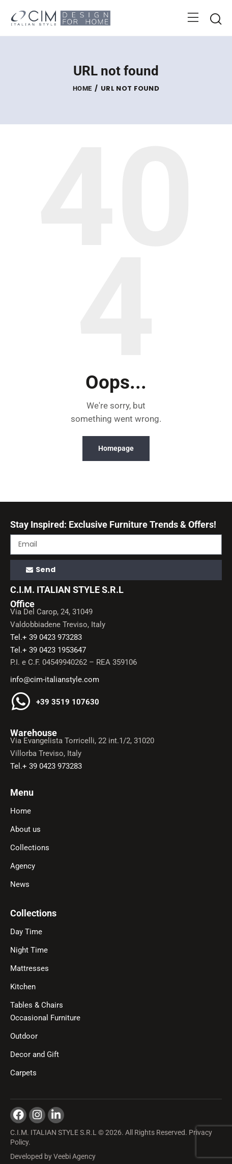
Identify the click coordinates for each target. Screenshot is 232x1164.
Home (82, 88)
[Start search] (215, 19)
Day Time (26, 931)
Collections (29, 847)
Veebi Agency (74, 1156)
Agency (22, 866)
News (20, 884)
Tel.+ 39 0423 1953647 (48, 650)
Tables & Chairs (36, 1005)
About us (25, 829)
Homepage (116, 448)
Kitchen (23, 986)
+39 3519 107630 (67, 702)
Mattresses (29, 968)
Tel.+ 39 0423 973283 (46, 637)
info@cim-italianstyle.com (54, 679)
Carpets (23, 1072)
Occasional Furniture (45, 1017)
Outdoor (24, 1036)
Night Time (29, 950)
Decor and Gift (34, 1054)
